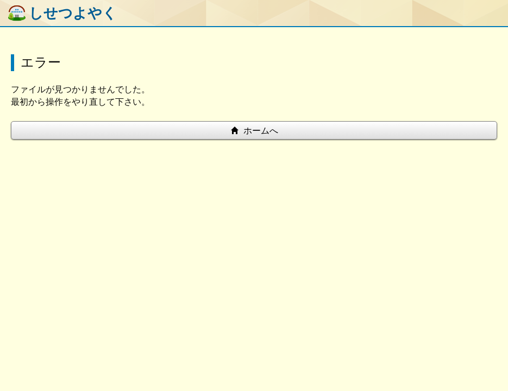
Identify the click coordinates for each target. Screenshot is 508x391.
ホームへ (254, 130)
